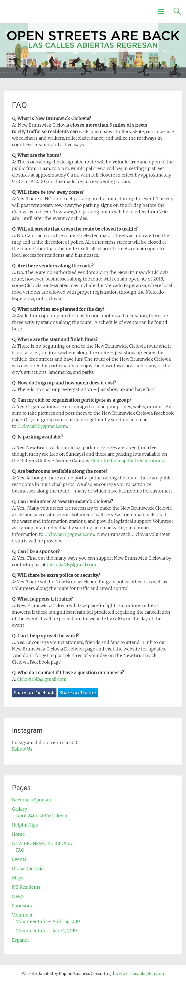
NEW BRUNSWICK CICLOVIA (42, 843)
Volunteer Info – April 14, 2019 (48, 921)
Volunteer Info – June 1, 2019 (46, 930)
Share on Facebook (34, 693)
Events (19, 859)
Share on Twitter (78, 693)
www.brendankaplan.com (139, 973)
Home (18, 834)
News (18, 896)
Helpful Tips (25, 825)
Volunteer (22, 915)
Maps (17, 877)
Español (20, 940)
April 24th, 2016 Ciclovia (41, 815)
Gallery (19, 809)
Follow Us (22, 749)
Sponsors (22, 905)
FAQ (20, 850)
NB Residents (26, 887)
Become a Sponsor (32, 799)
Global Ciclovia (27, 868)
